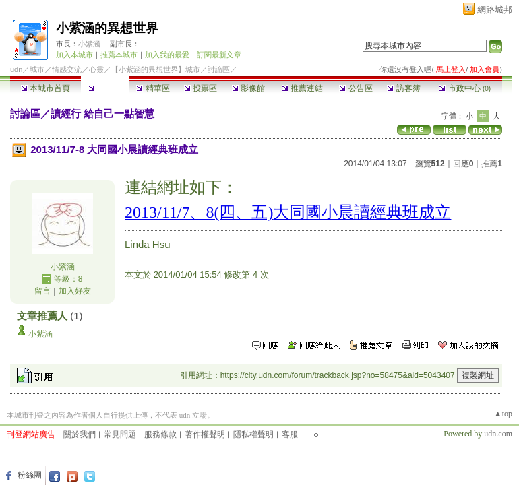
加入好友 (75, 291)
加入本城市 (74, 55)
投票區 (200, 88)
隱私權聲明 (253, 434)
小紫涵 (89, 44)
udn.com (498, 434)
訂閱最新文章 (219, 55)
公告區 (355, 88)
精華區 (152, 88)
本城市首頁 (45, 88)
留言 (42, 291)
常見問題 (120, 434)
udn (16, 69)
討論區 (104, 88)
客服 (290, 434)
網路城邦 (494, 10)
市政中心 (465, 88)
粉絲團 (30, 475)
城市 (37, 69)
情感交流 (67, 69)
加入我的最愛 (167, 55)
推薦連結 (302, 88)
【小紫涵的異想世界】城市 (155, 69)
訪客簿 (403, 88)
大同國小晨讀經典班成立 (362, 212)
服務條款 (160, 434)
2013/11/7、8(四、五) (199, 212)
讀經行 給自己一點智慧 (102, 113)
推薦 (491, 163)
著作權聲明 (205, 434)
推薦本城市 (119, 55)
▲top (503, 413)
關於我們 (79, 434)
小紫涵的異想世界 (107, 28)
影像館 (248, 88)
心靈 (96, 69)
